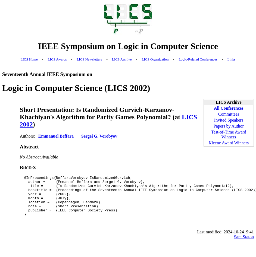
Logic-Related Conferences (198, 59)
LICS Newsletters (89, 59)
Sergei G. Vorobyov (99, 136)
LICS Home (29, 59)
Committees (228, 114)
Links (231, 59)
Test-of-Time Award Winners (228, 134)
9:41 (250, 241)
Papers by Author (229, 126)
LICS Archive (122, 59)
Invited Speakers (228, 120)
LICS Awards (57, 59)
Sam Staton (244, 245)
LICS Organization (155, 59)
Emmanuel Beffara (56, 136)
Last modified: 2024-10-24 (220, 241)
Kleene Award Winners (229, 143)
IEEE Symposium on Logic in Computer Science (128, 46)
